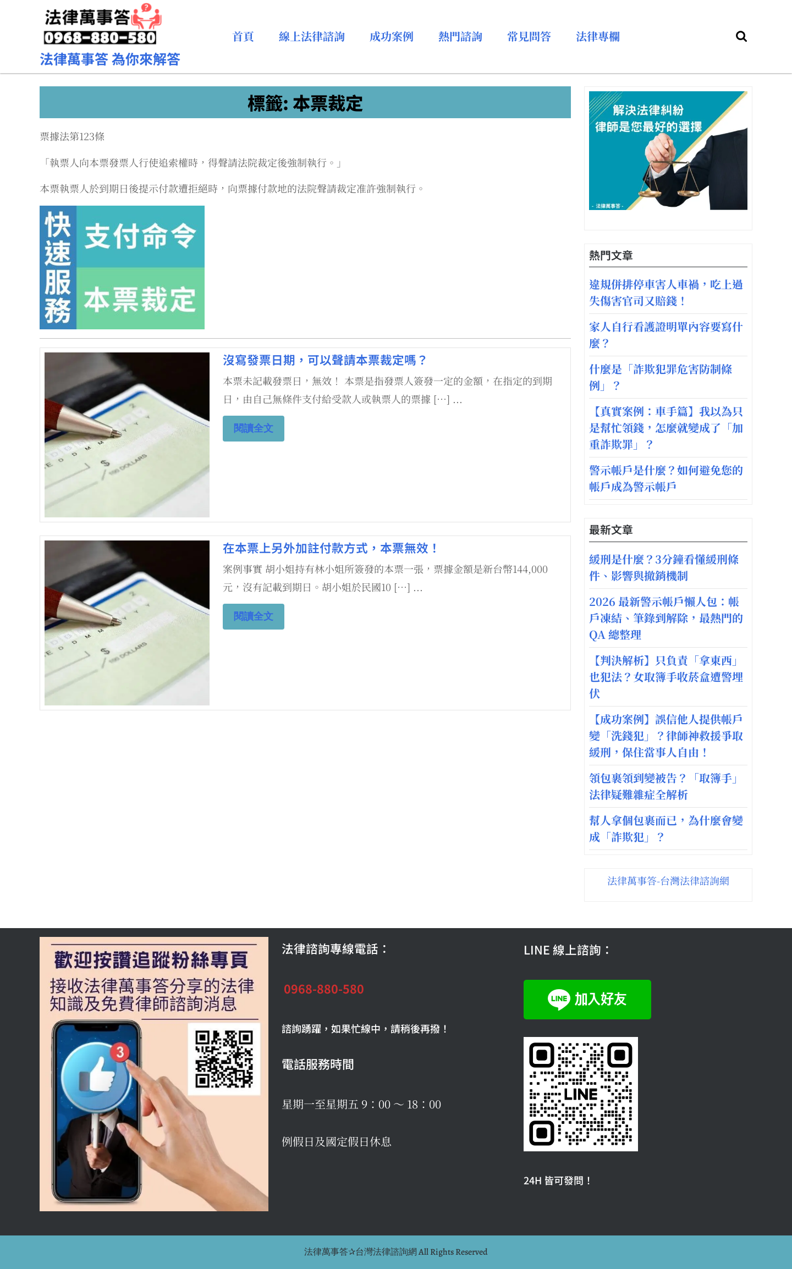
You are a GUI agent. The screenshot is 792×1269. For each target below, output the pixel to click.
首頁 (243, 36)
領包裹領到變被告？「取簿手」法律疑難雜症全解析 (666, 786)
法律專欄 (598, 36)
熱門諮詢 (460, 36)
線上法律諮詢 (312, 36)
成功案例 (392, 36)
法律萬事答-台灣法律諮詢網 (668, 880)
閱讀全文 (258, 425)
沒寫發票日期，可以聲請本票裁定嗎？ (325, 359)
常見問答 (529, 36)
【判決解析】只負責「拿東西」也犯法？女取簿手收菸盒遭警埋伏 (666, 676)
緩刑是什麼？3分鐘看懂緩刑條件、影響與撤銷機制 (664, 567)
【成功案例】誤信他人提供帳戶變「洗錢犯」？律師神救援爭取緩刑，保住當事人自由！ (666, 735)
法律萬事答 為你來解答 (110, 58)
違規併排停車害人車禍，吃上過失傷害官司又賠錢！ (666, 292)
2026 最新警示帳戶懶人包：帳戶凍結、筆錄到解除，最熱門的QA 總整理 (666, 617)
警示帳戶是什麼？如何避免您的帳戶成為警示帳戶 (666, 478)
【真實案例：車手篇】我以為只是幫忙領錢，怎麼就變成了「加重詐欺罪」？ (666, 427)
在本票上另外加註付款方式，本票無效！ (332, 547)
